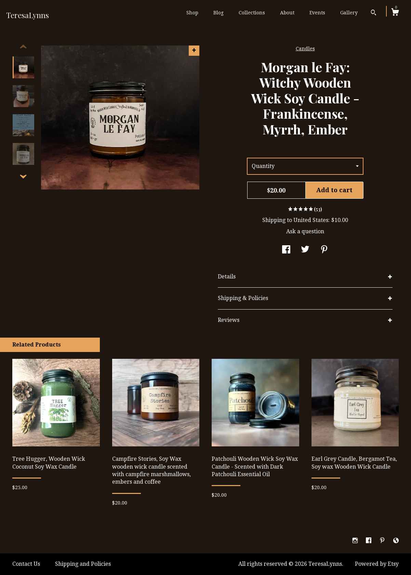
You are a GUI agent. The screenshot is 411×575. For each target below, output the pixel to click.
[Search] (373, 13)
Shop (192, 12)
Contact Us (26, 564)
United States (310, 220)
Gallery (349, 12)
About (287, 12)
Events (317, 12)
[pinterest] (383, 540)
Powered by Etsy (377, 564)
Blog (218, 12)
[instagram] (356, 540)
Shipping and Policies (83, 564)
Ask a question (305, 231)
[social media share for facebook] (286, 250)
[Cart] (395, 13)
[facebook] (369, 540)
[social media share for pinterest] (324, 250)
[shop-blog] (396, 540)
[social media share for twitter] (305, 250)
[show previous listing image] (23, 47)
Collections (252, 12)
